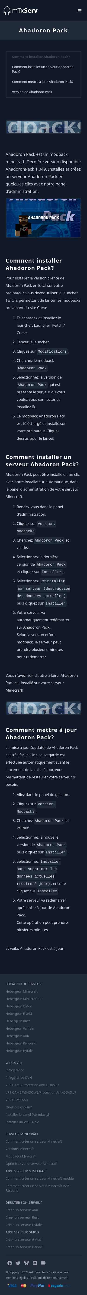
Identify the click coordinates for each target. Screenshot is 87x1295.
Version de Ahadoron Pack (32, 92)
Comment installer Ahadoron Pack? (41, 56)
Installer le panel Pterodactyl (27, 1114)
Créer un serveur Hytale (24, 1225)
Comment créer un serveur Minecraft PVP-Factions (38, 1188)
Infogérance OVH (19, 1077)
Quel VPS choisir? (19, 1107)
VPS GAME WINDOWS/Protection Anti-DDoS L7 (41, 1092)
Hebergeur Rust (18, 1021)
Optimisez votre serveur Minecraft (32, 1163)
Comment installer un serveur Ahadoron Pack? (43, 69)
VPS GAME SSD (17, 1099)
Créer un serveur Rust (22, 1217)
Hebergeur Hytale (19, 1050)
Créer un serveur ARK (22, 1210)
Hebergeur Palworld (21, 1043)
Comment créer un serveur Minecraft (34, 1141)
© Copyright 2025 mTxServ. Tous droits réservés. (37, 1272)
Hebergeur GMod (19, 1006)
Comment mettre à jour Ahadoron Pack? (42, 81)
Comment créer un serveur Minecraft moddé (40, 1178)
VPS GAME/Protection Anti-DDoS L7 (32, 1085)
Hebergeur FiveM (19, 1013)
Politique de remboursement (49, 1278)
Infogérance (15, 1070)
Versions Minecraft (20, 1149)
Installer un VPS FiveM (22, 1122)
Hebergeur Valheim (20, 1028)
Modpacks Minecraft (21, 1156)
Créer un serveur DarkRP (24, 1247)
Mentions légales (17, 1278)
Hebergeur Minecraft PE (24, 999)
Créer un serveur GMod (23, 1239)
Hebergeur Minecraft (22, 991)
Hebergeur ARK (17, 1036)
